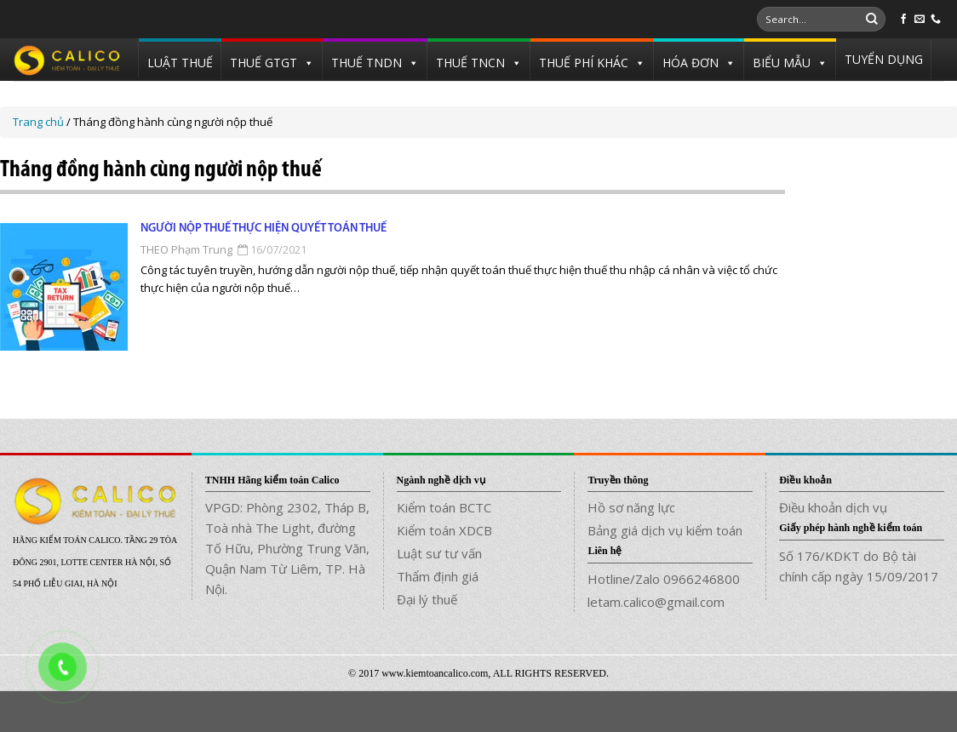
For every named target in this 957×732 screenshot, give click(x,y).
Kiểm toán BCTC (444, 507)
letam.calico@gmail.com (656, 601)
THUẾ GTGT (263, 62)
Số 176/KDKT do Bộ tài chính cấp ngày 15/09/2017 (858, 566)
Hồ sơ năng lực (631, 507)
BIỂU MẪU (782, 62)
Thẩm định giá (437, 576)
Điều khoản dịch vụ (833, 507)
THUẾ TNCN (470, 62)
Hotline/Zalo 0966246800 (663, 578)
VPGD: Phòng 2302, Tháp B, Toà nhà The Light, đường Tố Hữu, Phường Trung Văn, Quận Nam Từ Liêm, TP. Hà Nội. (287, 548)
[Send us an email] (919, 20)
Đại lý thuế (427, 599)
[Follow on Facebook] (903, 20)
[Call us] (936, 20)
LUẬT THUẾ (180, 62)
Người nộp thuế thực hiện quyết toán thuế (263, 228)
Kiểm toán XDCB (444, 530)
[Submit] (872, 19)
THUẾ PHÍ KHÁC (583, 62)
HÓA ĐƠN (690, 62)
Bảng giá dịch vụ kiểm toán (664, 530)
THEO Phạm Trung (186, 249)
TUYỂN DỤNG (884, 59)
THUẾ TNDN (366, 62)
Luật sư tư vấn (439, 553)
